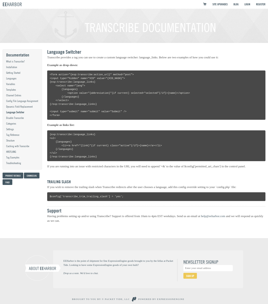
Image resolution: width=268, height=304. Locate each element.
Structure (10, 140)
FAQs (7, 182)
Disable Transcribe (15, 118)
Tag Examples (12, 157)
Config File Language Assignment (22, 101)
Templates (11, 89)
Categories (11, 123)
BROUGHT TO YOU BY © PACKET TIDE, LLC (101, 299)
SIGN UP (190, 276)
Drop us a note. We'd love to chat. (80, 273)
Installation (11, 67)
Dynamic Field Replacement (19, 106)
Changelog (32, 175)
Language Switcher (15, 112)
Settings (10, 129)
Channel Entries (13, 95)
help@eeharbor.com (213, 216)
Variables (10, 84)
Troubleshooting (13, 163)
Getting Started (13, 72)
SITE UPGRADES (220, 4)
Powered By (161, 299)
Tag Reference (12, 135)
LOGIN (247, 4)
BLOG (236, 4)
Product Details (13, 175)
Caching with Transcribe (17, 146)
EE (12, 4)
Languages (11, 78)
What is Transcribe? (15, 61)
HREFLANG (11, 151)
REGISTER (260, 4)
